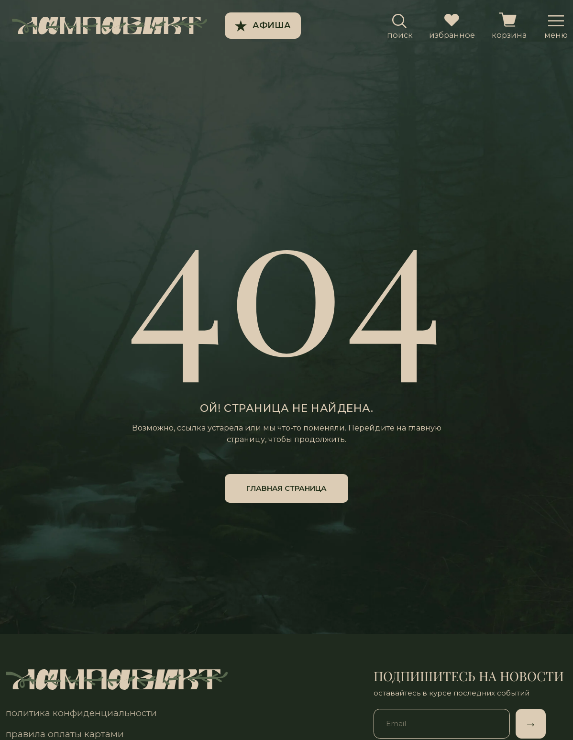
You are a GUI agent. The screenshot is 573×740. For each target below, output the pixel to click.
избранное (452, 35)
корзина (509, 35)
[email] (442, 724)
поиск (400, 35)
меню (556, 35)
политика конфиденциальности (81, 712)
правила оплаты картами (65, 734)
